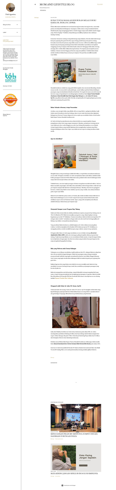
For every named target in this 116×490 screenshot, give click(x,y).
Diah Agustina (10, 14)
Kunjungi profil (10, 17)
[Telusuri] (100, 4)
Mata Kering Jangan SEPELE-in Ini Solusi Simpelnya (74, 473)
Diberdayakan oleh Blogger (68, 485)
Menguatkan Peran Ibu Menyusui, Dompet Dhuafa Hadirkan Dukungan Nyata (74, 435)
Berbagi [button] (36, 17)
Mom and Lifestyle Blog (57, 4)
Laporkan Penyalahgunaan (8, 40)
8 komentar (57, 476)
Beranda (43, 10)
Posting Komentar (59, 438)
